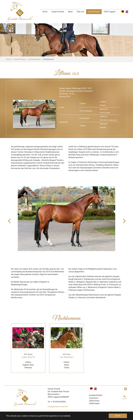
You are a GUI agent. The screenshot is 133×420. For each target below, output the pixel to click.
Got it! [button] (117, 416)
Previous (9, 219)
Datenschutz (94, 401)
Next (124, 219)
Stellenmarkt (94, 403)
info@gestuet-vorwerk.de (58, 406)
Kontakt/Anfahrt (95, 395)
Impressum (93, 398)
